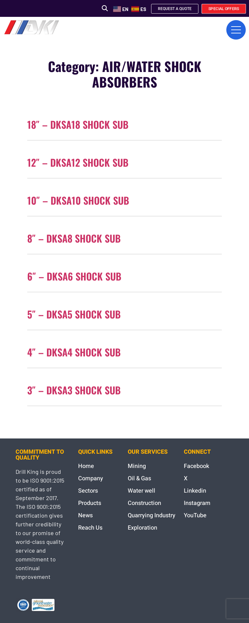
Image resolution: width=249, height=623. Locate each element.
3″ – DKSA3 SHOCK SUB (74, 390)
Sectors (88, 490)
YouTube (195, 515)
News (85, 515)
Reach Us (90, 527)
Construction (144, 503)
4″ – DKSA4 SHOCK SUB (74, 352)
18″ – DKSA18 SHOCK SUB (77, 124)
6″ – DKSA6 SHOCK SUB (74, 276)
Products (89, 503)
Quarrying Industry (151, 515)
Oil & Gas (139, 478)
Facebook (196, 466)
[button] (104, 8)
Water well (141, 490)
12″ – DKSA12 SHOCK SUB (77, 162)
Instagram (197, 503)
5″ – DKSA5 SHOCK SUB (74, 314)
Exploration (142, 527)
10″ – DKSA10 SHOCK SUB (78, 200)
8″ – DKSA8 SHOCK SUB (74, 238)
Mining (137, 466)
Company (90, 478)
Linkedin (195, 490)
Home (86, 466)
